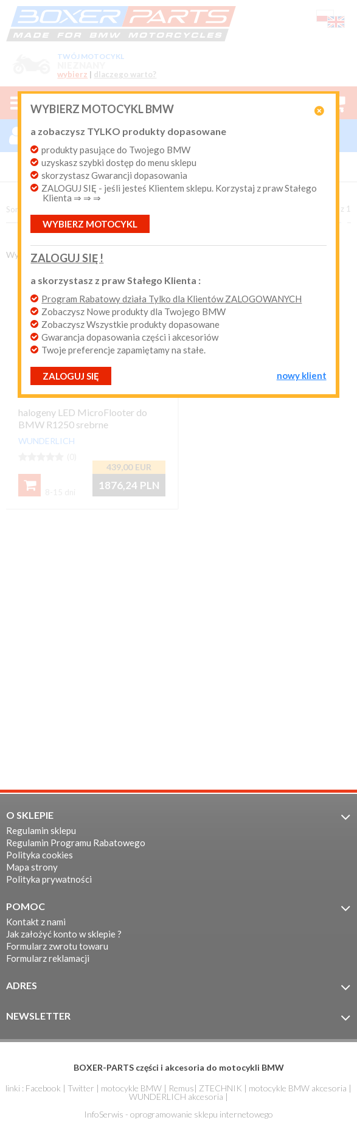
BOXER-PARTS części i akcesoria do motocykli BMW (179, 1067)
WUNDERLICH (46, 441)
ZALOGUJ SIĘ (71, 375)
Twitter (81, 1088)
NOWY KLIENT (302, 375)
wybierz (72, 74)
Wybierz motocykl (90, 223)
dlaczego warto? (125, 74)
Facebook (43, 1088)
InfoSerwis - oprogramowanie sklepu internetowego (178, 1114)
